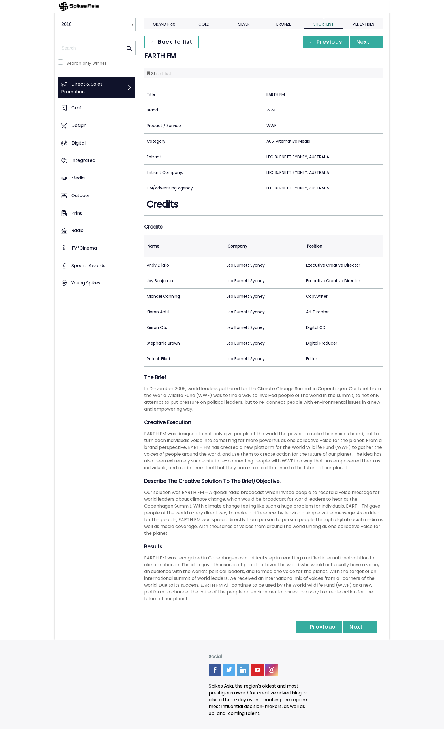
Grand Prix (164, 24)
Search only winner (86, 63)
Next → (366, 41)
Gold (204, 24)
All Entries (363, 24)
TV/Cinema (84, 248)
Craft (77, 108)
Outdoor (80, 195)
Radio (77, 230)
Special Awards (88, 265)
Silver (244, 24)
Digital (79, 143)
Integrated (83, 160)
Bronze (283, 24)
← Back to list (172, 41)
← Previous (324, 41)
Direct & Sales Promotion (82, 88)
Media (78, 178)
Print (76, 213)
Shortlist (323, 24)
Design (78, 125)
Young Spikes (85, 283)
